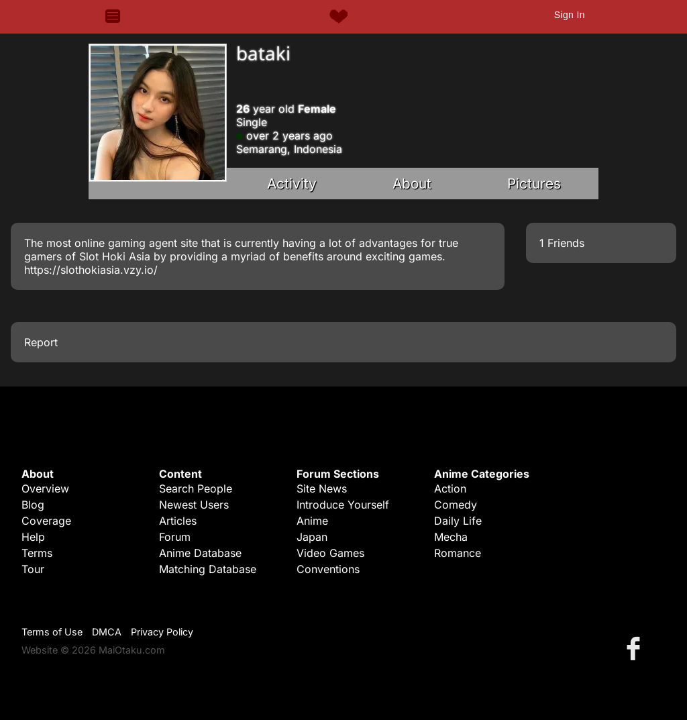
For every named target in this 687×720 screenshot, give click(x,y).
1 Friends (561, 243)
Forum (175, 537)
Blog (32, 504)
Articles (178, 520)
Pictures (534, 183)
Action (450, 488)
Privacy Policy (162, 631)
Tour (32, 569)
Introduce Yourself (343, 504)
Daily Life (458, 520)
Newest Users (194, 504)
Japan (312, 537)
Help (33, 537)
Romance (457, 553)
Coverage (46, 520)
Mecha (451, 537)
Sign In (569, 14)
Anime (312, 520)
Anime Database (200, 553)
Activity (292, 183)
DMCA (106, 631)
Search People (195, 488)
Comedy (455, 504)
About (411, 183)
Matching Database (207, 569)
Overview (45, 488)
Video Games (330, 553)
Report (41, 342)
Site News (322, 488)
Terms (36, 553)
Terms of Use (52, 631)
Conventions (328, 569)
